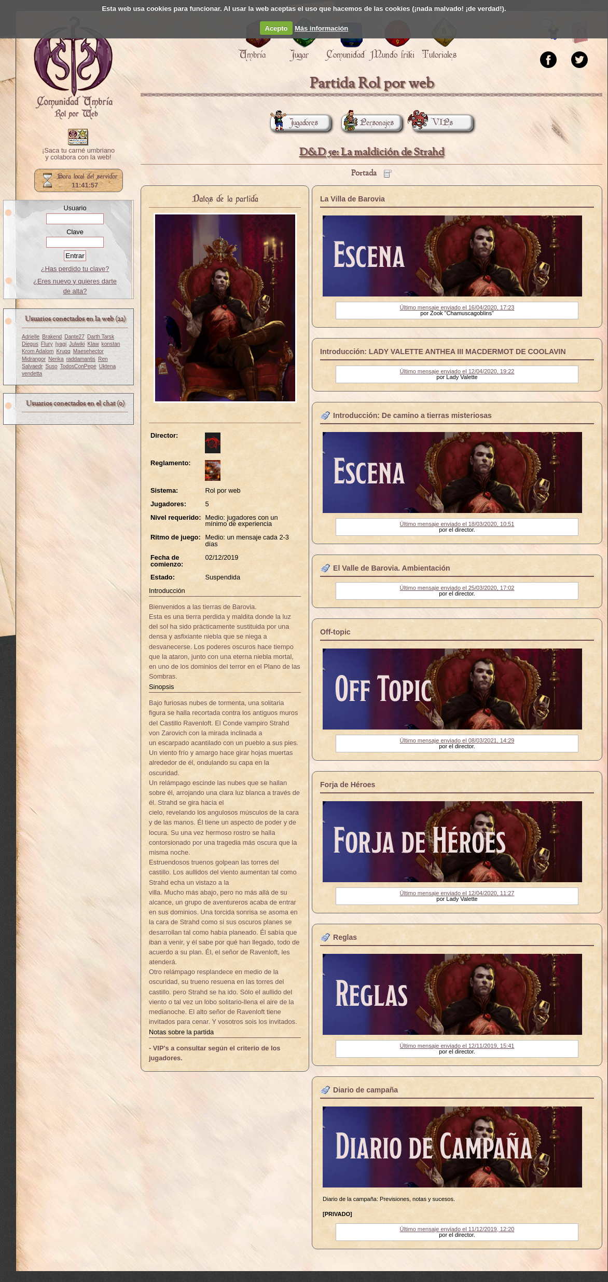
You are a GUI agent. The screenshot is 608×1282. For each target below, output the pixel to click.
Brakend (52, 337)
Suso (51, 366)
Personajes (367, 123)
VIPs (432, 123)
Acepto (276, 28)
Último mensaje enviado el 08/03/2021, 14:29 (457, 740)
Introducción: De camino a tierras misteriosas (412, 415)
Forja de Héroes (347, 784)
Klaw (93, 344)
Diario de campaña (365, 1090)
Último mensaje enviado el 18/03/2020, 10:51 (457, 524)
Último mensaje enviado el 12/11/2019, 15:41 (457, 1046)
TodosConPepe (78, 366)
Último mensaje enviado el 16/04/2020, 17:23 (457, 307)
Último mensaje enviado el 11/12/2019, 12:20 (457, 1229)
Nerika (56, 359)
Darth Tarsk (100, 337)
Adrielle (30, 337)
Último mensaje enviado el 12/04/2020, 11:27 (457, 893)
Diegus (30, 344)
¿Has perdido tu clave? (75, 269)
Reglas (345, 937)
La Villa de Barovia (352, 199)
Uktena (107, 366)
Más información (321, 28)
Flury (47, 344)
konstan (111, 344)
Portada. (73, 68)
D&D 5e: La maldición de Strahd (371, 152)
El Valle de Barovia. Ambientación (391, 568)
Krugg (63, 351)
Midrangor (34, 359)
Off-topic (335, 632)
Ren (103, 359)
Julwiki (77, 344)
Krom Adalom (37, 351)
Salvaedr (32, 366)
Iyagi (61, 344)
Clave (75, 232)
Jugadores (294, 123)
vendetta (32, 373)
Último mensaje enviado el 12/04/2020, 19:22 (457, 371)
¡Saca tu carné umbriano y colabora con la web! (78, 154)
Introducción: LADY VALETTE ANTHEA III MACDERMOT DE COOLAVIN (443, 351)
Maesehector (88, 351)
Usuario (74, 208)
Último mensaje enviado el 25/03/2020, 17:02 (457, 588)
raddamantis (80, 359)
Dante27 (74, 337)
